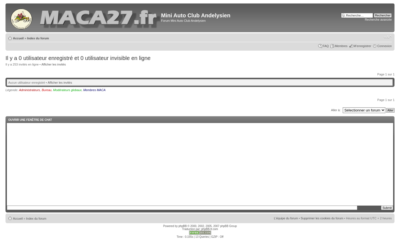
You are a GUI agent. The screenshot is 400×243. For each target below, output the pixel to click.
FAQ (326, 46)
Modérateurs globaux (67, 90)
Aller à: (336, 110)
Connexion (384, 46)
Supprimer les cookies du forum (322, 218)
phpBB (182, 226)
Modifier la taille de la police (388, 37)
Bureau (46, 90)
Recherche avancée (378, 19)
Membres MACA (94, 90)
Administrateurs (29, 90)
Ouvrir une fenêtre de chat (30, 119)
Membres (341, 46)
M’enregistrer (362, 46)
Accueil (18, 38)
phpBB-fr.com (209, 229)
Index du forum (38, 38)
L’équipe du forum (286, 218)
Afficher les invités (53, 64)
